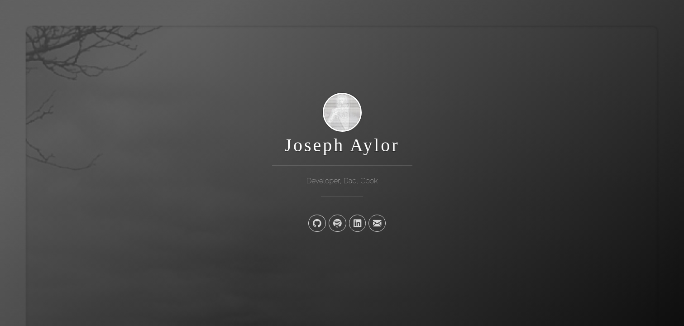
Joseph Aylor (341, 145)
